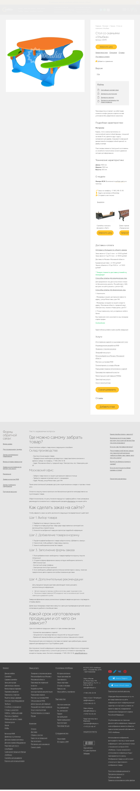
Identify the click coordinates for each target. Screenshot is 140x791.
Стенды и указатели (11, 711)
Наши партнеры (62, 684)
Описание (113, 53)
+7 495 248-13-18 (58, 7)
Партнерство (59, 701)
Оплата (33, 730)
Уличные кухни (10, 723)
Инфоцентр (33, 11)
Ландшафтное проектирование (41, 708)
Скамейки (8, 678)
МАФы (7, 730)
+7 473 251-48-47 (80, 7)
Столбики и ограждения (13, 708)
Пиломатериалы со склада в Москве (107, 366)
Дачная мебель (10, 675)
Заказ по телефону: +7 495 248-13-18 (110, 191)
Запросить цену (107, 47)
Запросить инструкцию (109, 94)
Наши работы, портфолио (66, 693)
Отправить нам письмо (105, 196)
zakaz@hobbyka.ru (59, 12)
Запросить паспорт (107, 98)
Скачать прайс (36, 749)
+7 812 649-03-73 (59, 9)
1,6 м (98, 75)
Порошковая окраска (38, 696)
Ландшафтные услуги (103, 353)
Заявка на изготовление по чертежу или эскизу (12, 470)
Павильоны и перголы (12, 696)
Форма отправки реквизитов (12, 463)
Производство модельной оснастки (107, 373)
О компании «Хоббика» (63, 669)
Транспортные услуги (103, 380)
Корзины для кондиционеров (14, 762)
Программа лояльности (116, 776)
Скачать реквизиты (107, 390)
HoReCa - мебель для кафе (13, 714)
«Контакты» (71, 502)
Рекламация (7, 477)
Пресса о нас (61, 690)
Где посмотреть (36, 742)
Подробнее (100, 323)
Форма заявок (7, 445)
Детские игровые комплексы (14, 741)
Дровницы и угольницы (13, 738)
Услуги (26, 11)
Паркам (59, 715)
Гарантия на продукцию (39, 739)
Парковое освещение (11, 693)
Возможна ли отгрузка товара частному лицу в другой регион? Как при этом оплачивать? (122, 442)
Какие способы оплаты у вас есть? (121, 435)
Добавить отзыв (107, 407)
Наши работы (41, 8)
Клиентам (32, 725)
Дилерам (20, 11)
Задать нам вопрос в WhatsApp (107, 194)
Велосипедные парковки (13, 690)
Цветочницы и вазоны (12, 687)
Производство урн (63, 727)
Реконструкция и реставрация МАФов (108, 377)
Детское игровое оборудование (15, 744)
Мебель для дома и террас (13, 720)
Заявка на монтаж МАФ (11, 482)
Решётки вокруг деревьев (13, 699)
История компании (63, 675)
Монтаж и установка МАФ (104, 363)
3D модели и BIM (63, 743)
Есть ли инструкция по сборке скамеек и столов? (120, 475)
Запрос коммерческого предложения (10, 457)
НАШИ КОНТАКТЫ (90, 733)
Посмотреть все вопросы (118, 486)
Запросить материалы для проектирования (110, 102)
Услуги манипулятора (103, 384)
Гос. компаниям (62, 712)
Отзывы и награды (63, 687)
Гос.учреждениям (63, 709)
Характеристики (102, 53)
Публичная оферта (114, 779)
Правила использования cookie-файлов (121, 782)
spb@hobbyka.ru (89, 702)
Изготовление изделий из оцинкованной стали (112, 343)
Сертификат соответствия (110, 91)
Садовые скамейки (11, 681)
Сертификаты (62, 681)
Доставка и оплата (102, 57)
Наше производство (30, 8)
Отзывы (121, 53)
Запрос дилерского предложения (9, 489)
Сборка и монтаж (37, 736)
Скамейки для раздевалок (13, 759)
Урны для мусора (10, 684)
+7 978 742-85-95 (80, 9)
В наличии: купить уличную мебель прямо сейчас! (70, 2)
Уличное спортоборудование (14, 702)
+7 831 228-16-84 (80, 12)
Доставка (34, 733)
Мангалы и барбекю (11, 717)
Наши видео (61, 740)
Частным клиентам (63, 706)
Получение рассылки (10, 495)
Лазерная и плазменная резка (106, 350)
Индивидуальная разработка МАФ (107, 346)
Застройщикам (62, 718)
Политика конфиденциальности (119, 773)
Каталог (20, 8)
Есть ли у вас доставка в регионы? (121, 450)
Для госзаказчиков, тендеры (12, 450)
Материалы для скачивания (40, 746)
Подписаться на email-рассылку (119, 693)
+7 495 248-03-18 (89, 694)
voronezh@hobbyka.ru (90, 725)
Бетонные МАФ (10, 735)
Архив (7, 727)
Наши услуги (33, 669)
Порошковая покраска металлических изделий (111, 370)
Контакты (40, 11)
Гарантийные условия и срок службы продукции (112, 330)
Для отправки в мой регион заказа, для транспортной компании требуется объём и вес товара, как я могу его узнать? (122, 458)
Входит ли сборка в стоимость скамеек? (120, 468)
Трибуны (8, 705)
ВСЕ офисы (68, 12)
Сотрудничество (61, 735)
